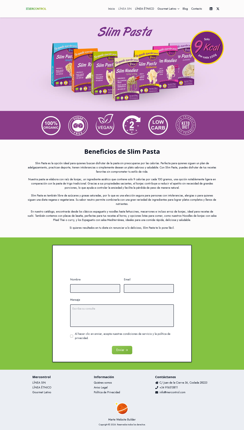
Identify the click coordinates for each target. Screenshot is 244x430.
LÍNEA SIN (39, 383)
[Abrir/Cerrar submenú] (178, 8)
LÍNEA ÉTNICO (41, 387)
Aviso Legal (101, 387)
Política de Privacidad (107, 392)
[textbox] (122, 315)
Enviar (122, 350)
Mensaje (75, 300)
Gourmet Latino (41, 392)
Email (127, 279)
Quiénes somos (103, 383)
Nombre (75, 279)
